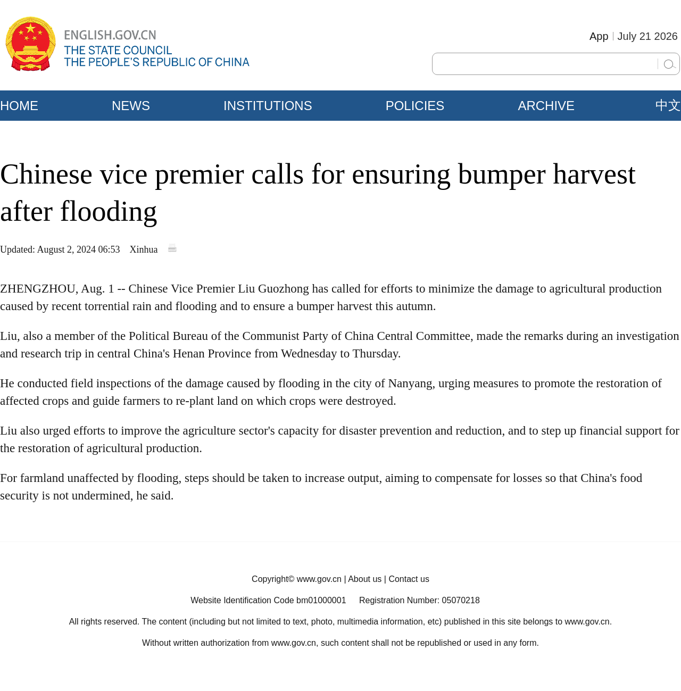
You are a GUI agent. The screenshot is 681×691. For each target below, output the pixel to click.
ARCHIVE (546, 105)
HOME (19, 105)
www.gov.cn (319, 579)
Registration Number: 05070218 (419, 600)
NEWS (131, 105)
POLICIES (415, 105)
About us (364, 579)
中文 (668, 105)
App (599, 36)
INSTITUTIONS (267, 105)
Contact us (408, 579)
